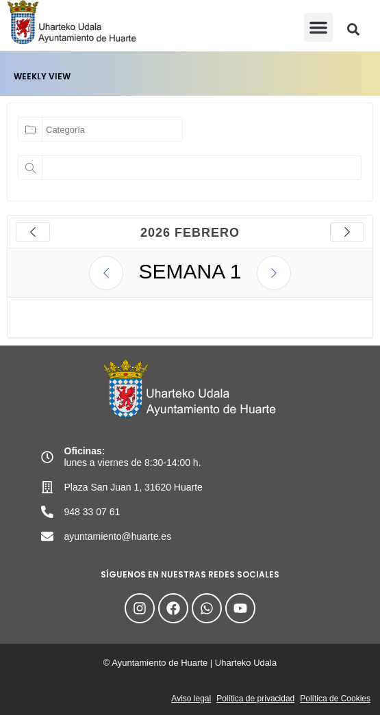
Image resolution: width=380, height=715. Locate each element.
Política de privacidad (255, 698)
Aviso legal (191, 698)
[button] (318, 27)
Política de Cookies (335, 698)
